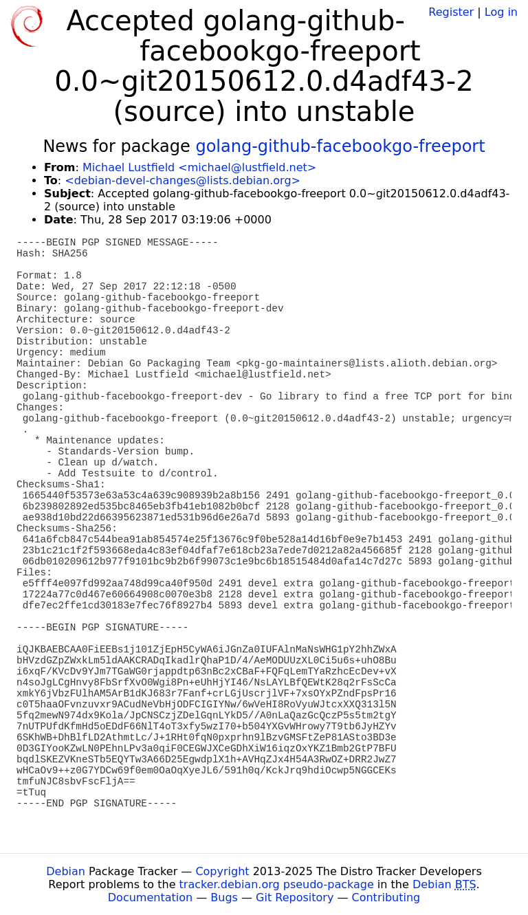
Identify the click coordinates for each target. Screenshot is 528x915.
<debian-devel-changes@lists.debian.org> (182, 180)
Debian (65, 871)
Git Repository (294, 897)
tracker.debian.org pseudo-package (276, 884)
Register (451, 12)
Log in (501, 12)
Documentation (150, 897)
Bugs (224, 897)
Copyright (222, 871)
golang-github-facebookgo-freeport (340, 146)
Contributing (386, 897)
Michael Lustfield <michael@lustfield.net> (199, 167)
